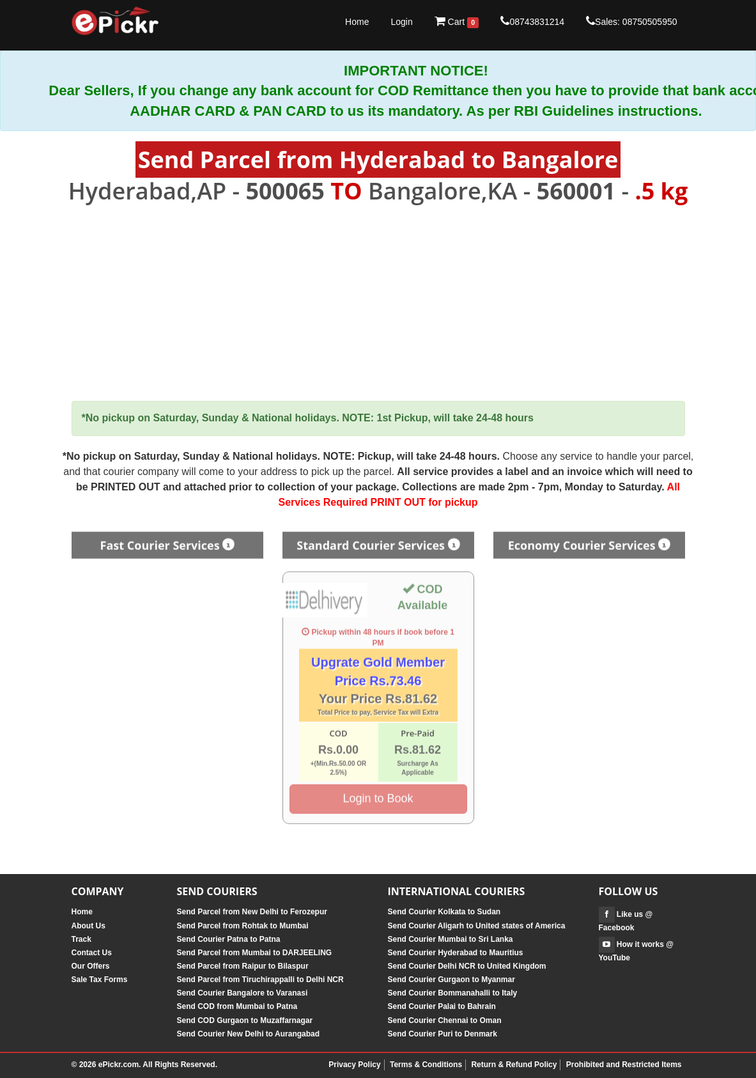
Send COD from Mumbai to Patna (237, 1006)
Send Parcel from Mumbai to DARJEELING (254, 952)
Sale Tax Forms (100, 979)
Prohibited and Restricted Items (624, 1064)
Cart (457, 21)
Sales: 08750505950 (631, 21)
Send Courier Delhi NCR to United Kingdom (467, 966)
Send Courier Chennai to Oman (445, 1020)
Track (81, 939)
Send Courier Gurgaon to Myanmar (451, 979)
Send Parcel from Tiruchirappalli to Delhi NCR (260, 979)
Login (401, 22)
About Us (88, 925)
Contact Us (92, 952)
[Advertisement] (378, 303)
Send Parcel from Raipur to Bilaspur (243, 966)
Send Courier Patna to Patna (229, 939)
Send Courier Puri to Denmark (442, 1033)
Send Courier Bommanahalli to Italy (453, 992)
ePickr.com (118, 1064)
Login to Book (378, 794)
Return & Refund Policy (514, 1064)
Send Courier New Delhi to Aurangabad (248, 1033)
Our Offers (91, 966)
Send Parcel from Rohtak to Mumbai (243, 925)
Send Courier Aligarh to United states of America (477, 925)
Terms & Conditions (426, 1064)
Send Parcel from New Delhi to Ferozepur (252, 911)
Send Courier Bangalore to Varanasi (242, 992)
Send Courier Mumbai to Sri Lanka (450, 939)
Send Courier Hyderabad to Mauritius (455, 952)
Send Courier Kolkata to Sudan (444, 911)
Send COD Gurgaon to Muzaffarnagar (245, 1020)
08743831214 (532, 21)
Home (357, 22)
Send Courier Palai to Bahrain (442, 1006)
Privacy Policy (354, 1064)
